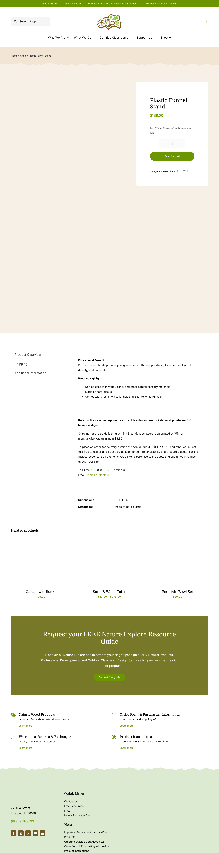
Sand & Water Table (109, 592)
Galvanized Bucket (41, 592)
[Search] (15, 21)
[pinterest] (28, 833)
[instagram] (21, 833)
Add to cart (172, 156)
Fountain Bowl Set (177, 592)
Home (14, 55)
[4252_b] (41, 539)
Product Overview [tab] (28, 354)
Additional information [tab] (30, 373)
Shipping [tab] (21, 364)
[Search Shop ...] (30, 21)
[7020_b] (177, 539)
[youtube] (35, 833)
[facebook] (13, 833)
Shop (23, 55)
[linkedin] (42, 833)
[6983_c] (109, 539)
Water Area (169, 171)
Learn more (26, 725)
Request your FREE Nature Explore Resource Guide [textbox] (109, 638)
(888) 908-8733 (22, 821)
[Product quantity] (172, 143)
